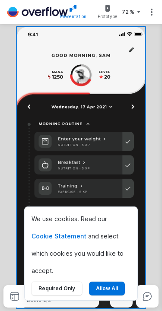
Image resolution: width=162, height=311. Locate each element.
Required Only (56, 288)
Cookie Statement (59, 236)
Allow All (107, 288)
